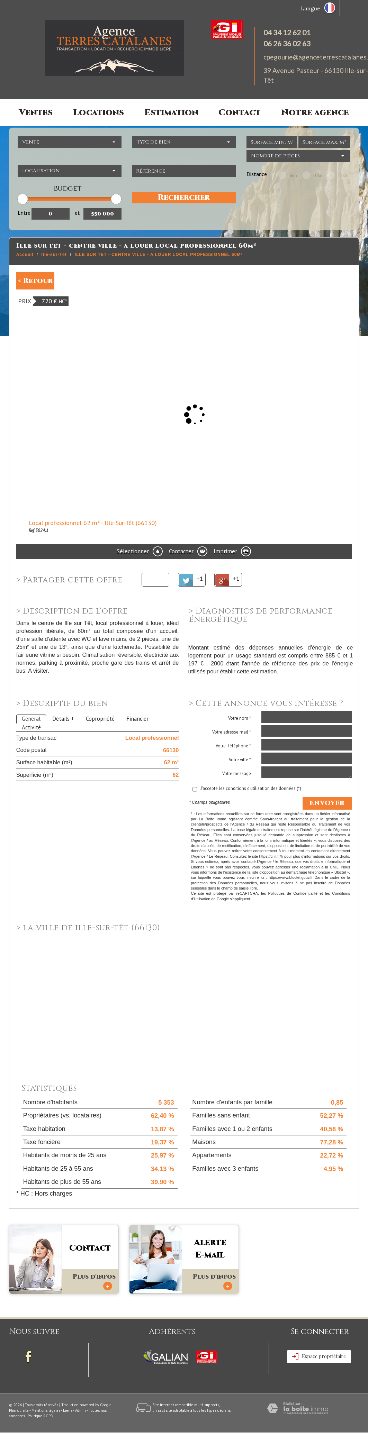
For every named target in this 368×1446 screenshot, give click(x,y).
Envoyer (327, 803)
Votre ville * (240, 760)
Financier (137, 718)
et (77, 212)
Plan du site (19, 1410)
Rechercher (184, 198)
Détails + (63, 718)
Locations (98, 112)
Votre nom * (239, 718)
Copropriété (100, 718)
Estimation (171, 112)
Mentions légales (46, 1410)
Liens (67, 1410)
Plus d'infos (94, 1281)
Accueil (25, 254)
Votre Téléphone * (233, 746)
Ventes (36, 112)
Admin (80, 1410)
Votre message (236, 773)
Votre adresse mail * (231, 732)
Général (31, 718)
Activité (31, 727)
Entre (24, 212)
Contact (239, 112)
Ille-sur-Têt (53, 254)
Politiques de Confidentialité (292, 893)
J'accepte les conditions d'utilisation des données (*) (250, 788)
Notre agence (315, 112)
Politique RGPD (40, 1415)
